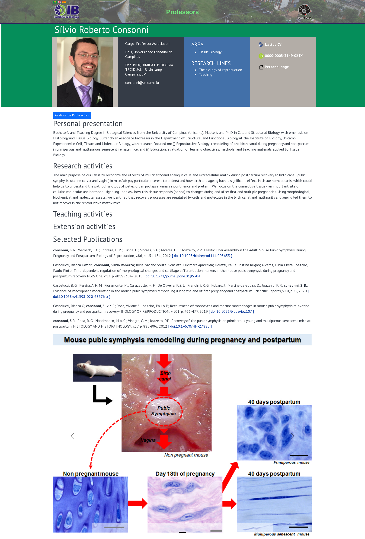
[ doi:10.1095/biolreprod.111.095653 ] (202, 255)
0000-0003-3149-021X (280, 55)
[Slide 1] (182, 532)
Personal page (273, 66)
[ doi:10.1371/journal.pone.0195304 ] (173, 276)
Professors (182, 12)
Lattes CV (269, 44)
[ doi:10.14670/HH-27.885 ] (190, 326)
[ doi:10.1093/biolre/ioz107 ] (231, 311)
